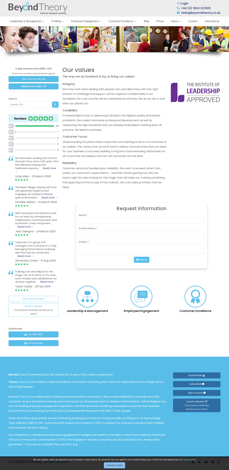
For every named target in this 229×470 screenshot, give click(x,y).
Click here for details (34, 79)
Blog (146, 21)
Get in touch (197, 392)
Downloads (197, 375)
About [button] (175, 21)
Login (182, 3)
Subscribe (197, 384)
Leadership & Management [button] (26, 21)
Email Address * (88, 228)
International (212, 21)
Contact (192, 21)
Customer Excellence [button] (121, 21)
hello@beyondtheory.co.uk (200, 13)
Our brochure (33, 343)
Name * (83, 215)
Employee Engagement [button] (85, 21)
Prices (160, 21)
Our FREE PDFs (33, 334)
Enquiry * (84, 241)
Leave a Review (33, 310)
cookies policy (189, 459)
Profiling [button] (57, 21)
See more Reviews (33, 298)
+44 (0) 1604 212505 (196, 8)
